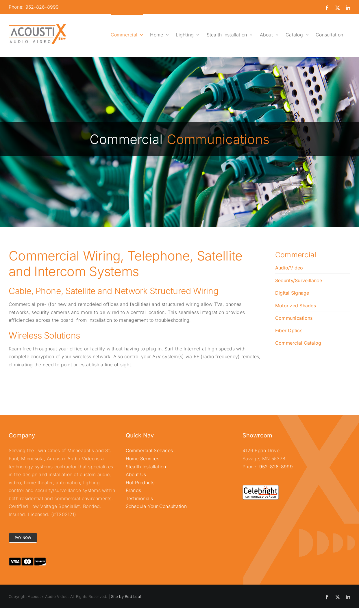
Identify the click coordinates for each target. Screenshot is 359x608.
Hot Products (140, 482)
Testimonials (139, 498)
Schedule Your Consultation (156, 506)
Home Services (142, 458)
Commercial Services (149, 450)
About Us (136, 474)
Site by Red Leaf (126, 596)
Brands (133, 490)
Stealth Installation (146, 467)
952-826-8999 (276, 467)
